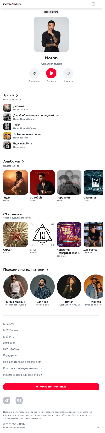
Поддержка (10, 355)
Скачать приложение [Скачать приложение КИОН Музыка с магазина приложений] (51, 387)
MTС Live (8, 324)
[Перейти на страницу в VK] (19, 400)
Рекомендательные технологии (22, 375)
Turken (69, 302)
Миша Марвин (15, 302)
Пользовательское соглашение (22, 362)
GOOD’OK (9, 343)
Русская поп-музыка (51, 64)
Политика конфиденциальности (22, 368)
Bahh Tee (42, 302)
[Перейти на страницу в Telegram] (6, 400)
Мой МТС (8, 337)
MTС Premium (11, 330)
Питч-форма (11, 349)
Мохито (96, 302)
